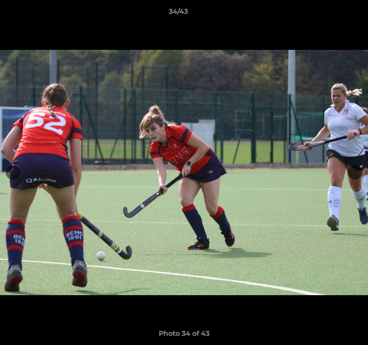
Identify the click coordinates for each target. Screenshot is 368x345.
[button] (333, 14)
